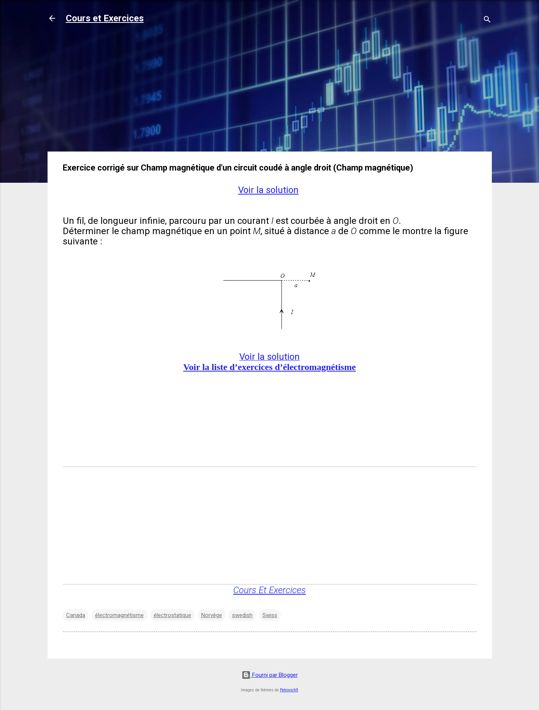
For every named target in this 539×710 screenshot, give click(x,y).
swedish (242, 615)
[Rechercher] (487, 20)
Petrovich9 (289, 690)
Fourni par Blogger (270, 675)
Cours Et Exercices (269, 590)
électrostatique (172, 615)
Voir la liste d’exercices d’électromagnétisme (269, 367)
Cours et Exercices (105, 18)
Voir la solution (268, 190)
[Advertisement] (270, 92)
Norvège (211, 615)
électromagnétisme (119, 615)
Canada (75, 615)
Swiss (269, 615)
